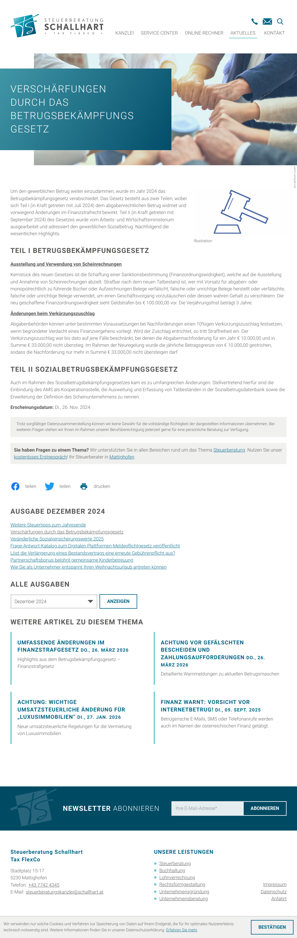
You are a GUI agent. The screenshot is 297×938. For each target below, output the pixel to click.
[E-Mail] (207, 808)
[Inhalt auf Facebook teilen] (27, 486)
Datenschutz (274, 891)
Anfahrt (279, 898)
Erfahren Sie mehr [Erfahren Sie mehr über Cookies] (182, 930)
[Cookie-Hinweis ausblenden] (272, 927)
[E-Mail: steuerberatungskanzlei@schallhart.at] (267, 21)
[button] (254, 21)
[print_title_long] (99, 486)
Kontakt (274, 33)
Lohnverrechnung (177, 877)
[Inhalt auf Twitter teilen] (62, 486)
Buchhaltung (172, 870)
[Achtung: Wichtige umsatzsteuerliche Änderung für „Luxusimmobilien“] (76, 718)
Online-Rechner (204, 33)
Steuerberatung (229, 450)
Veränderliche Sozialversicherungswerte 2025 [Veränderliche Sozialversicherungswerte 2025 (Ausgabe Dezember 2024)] (57, 539)
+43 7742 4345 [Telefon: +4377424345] (43, 885)
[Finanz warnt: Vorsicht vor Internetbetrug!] (220, 718)
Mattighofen (121, 457)
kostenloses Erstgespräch (40, 457)
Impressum (275, 884)
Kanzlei (124, 33)
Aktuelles (243, 33)
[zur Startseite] (56, 26)
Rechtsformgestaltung (182, 884)
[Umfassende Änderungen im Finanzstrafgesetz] (76, 658)
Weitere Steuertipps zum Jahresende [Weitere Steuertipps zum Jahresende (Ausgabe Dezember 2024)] (48, 525)
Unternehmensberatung (183, 898)
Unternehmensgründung (184, 891)
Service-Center (159, 33)
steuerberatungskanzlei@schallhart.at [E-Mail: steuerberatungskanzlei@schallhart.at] (64, 892)
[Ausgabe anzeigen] (118, 601)
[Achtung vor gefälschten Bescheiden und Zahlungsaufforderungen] (220, 658)
